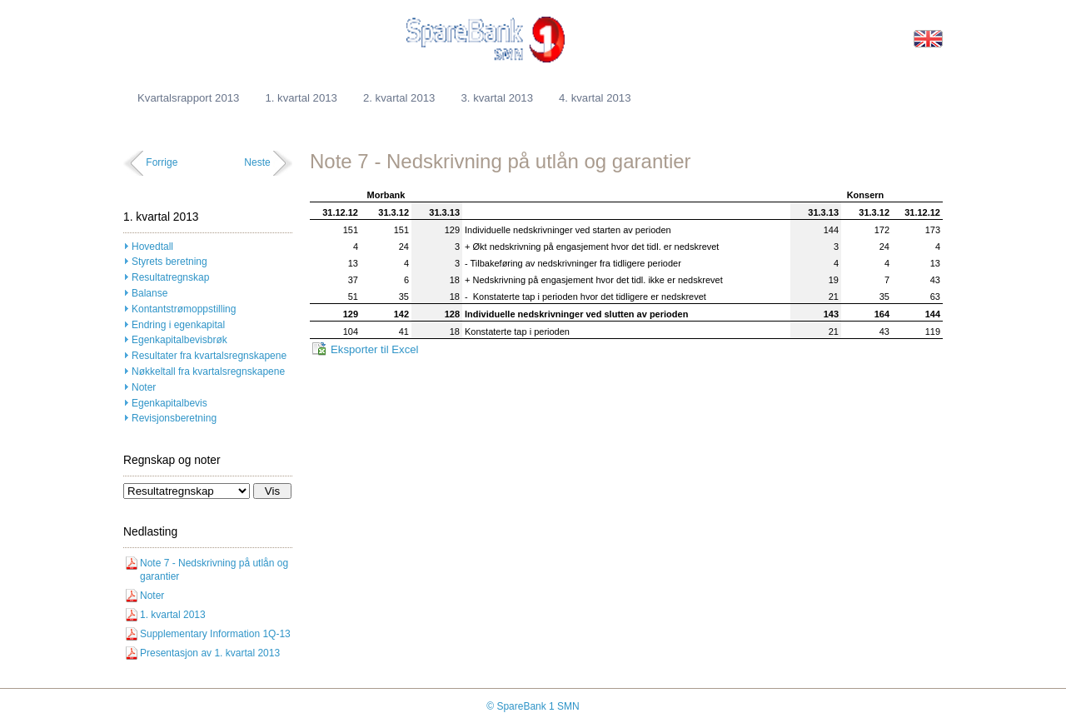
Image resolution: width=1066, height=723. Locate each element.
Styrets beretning (169, 261)
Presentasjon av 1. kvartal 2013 (210, 653)
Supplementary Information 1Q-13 (215, 634)
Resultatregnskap (170, 277)
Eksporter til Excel (375, 349)
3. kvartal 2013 (497, 98)
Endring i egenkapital (178, 325)
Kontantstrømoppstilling (184, 309)
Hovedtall (152, 246)
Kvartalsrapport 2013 (188, 98)
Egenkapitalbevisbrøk (179, 340)
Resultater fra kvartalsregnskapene (209, 356)
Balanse (149, 293)
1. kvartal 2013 (301, 98)
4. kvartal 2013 (595, 98)
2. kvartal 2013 (399, 98)
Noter (144, 387)
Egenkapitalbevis (169, 403)
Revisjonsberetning (174, 418)
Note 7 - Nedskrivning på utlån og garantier (214, 570)
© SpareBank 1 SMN (533, 706)
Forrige (161, 162)
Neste (257, 162)
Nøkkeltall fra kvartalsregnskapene (208, 371)
